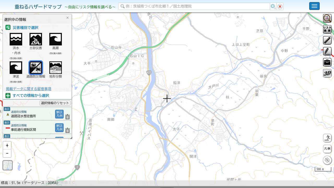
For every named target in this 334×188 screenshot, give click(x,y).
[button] (7, 159)
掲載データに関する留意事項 (28, 89)
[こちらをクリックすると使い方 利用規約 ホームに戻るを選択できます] (314, 6)
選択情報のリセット (55, 102)
